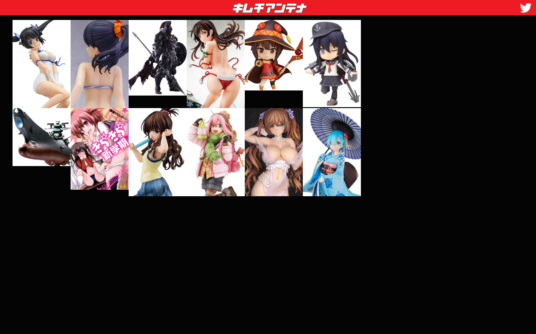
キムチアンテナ (202, 5)
